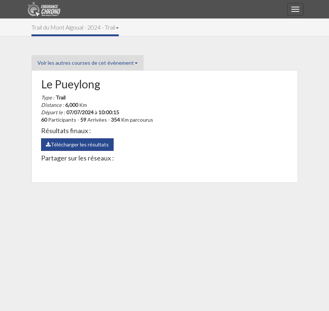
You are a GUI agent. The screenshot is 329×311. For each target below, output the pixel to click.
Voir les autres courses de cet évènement (87, 63)
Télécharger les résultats (77, 144)
